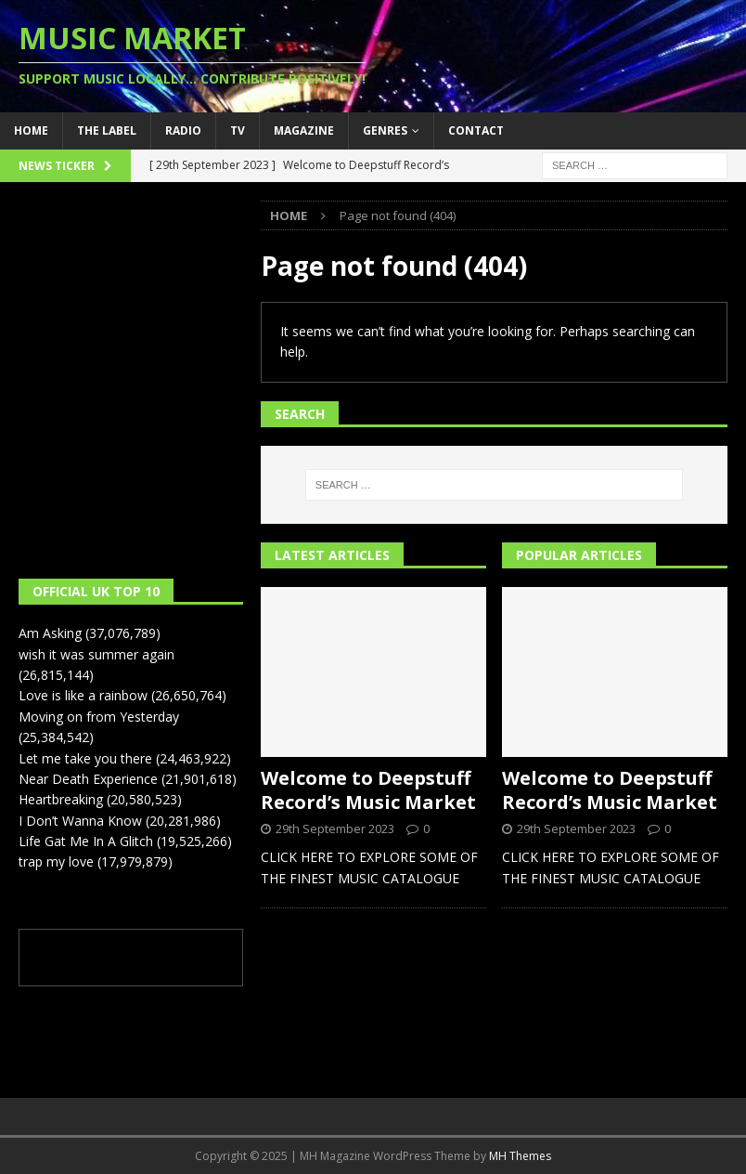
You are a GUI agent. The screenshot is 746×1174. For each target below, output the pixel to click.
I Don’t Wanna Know (80, 820)
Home (31, 130)
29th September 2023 (335, 828)
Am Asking (50, 633)
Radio (183, 130)
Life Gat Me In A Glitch (86, 841)
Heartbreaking (61, 799)
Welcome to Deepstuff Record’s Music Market (368, 790)
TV (237, 130)
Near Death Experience (88, 779)
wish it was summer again (96, 654)
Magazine (304, 130)
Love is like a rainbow (83, 695)
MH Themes (520, 1156)
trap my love (56, 861)
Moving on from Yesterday (99, 716)
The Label (106, 130)
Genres (385, 130)
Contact (476, 130)
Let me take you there (85, 758)
